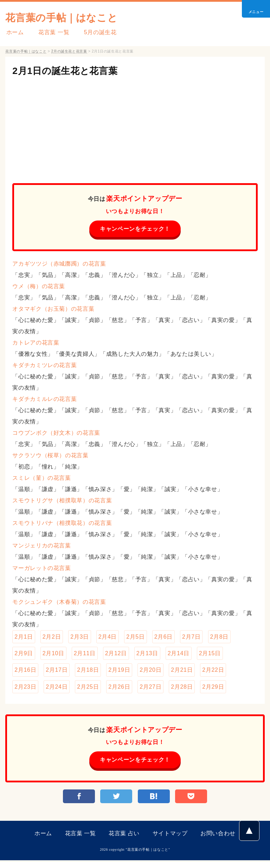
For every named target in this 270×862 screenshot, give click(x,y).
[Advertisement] (134, 126)
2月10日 (53, 654)
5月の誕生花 (96, 32)
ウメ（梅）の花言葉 (38, 287)
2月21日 (182, 671)
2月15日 (210, 654)
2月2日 (52, 637)
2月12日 (116, 654)
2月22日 (213, 671)
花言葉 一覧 (51, 32)
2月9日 (23, 654)
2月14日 (178, 654)
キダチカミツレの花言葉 (44, 365)
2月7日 (191, 637)
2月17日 (57, 671)
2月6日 (163, 637)
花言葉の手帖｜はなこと (65, 17)
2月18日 (88, 671)
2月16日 (25, 671)
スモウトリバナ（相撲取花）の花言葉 (62, 523)
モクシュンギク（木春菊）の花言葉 (59, 602)
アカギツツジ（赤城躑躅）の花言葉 (59, 264)
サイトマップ (170, 835)
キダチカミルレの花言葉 (44, 399)
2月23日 (25, 688)
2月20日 (150, 671)
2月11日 (85, 654)
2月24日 (57, 688)
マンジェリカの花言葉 (41, 546)
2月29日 (213, 688)
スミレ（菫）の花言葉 (41, 478)
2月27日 (150, 688)
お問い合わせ (218, 835)
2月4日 (107, 637)
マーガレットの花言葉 (41, 568)
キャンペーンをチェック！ (135, 229)
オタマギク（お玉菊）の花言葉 (53, 309)
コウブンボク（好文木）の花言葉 (56, 433)
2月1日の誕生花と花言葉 (68, 70)
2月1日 (23, 637)
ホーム (14, 32)
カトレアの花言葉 (35, 343)
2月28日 (182, 688)
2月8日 (219, 637)
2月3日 (79, 637)
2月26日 (119, 688)
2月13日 (147, 654)
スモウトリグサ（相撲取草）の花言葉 (62, 501)
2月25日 (88, 688)
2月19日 (119, 671)
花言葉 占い (124, 835)
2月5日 (135, 637)
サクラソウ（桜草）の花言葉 (50, 456)
